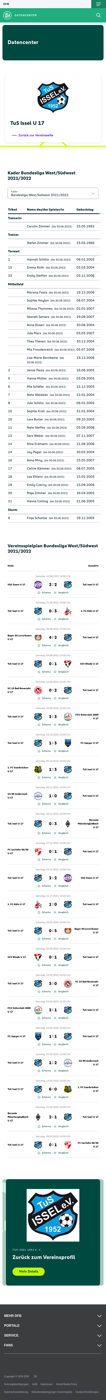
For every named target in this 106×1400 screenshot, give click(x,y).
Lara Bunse (35, 419)
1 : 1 (53, 1036)
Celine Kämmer (38, 468)
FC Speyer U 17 (89, 743)
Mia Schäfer (35, 386)
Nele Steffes (36, 427)
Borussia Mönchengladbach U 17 (88, 824)
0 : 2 (53, 690)
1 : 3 (53, 743)
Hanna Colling (37, 501)
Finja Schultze (37, 518)
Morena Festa (37, 292)
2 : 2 (53, 585)
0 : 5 (53, 931)
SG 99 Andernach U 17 (17, 796)
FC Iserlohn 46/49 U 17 (18, 852)
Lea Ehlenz (35, 476)
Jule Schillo (35, 403)
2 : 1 (53, 1010)
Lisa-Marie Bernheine (42, 357)
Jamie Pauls (35, 370)
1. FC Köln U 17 (89, 611)
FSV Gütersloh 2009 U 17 (86, 717)
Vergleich (61, 593)
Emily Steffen (37, 275)
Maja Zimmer (36, 493)
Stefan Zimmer (38, 243)
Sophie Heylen (38, 300)
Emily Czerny (37, 485)
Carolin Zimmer (38, 226)
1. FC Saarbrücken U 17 (18, 770)
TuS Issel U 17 (90, 585)
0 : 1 (53, 664)
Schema (44, 593)
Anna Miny (34, 460)
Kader (14, 191)
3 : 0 (53, 984)
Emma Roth (35, 267)
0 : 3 (53, 611)
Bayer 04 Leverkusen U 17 (20, 638)
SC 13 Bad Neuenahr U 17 (19, 690)
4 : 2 (53, 638)
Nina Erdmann (37, 444)
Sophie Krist (36, 411)
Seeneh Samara (38, 316)
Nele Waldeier (37, 394)
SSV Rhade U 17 (89, 664)
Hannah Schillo (38, 259)
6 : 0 (53, 1089)
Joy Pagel (34, 452)
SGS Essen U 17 (16, 585)
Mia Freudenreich (40, 349)
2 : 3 (53, 717)
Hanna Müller (37, 378)
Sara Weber (35, 435)
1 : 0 (53, 796)
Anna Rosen (35, 325)
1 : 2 (53, 1063)
